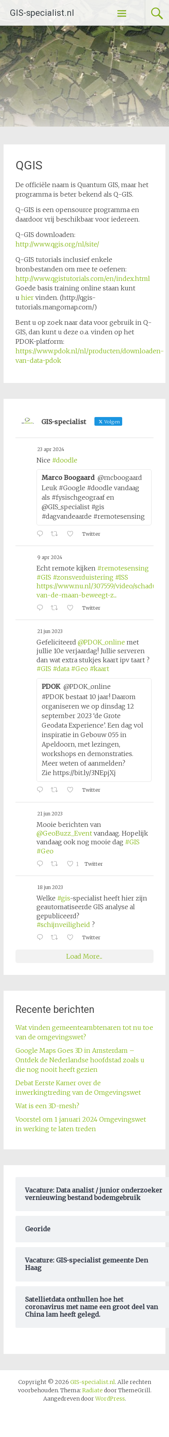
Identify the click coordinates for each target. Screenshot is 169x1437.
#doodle (64, 460)
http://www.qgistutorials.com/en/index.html (82, 278)
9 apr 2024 (49, 557)
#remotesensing (123, 568)
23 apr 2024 (50, 449)
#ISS (121, 577)
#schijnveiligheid (63, 925)
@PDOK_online (101, 642)
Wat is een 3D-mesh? (47, 1106)
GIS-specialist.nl (42, 13)
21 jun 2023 (50, 631)
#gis (63, 898)
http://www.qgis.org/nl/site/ (57, 244)
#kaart (99, 669)
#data (61, 669)
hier (27, 297)
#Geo (79, 669)
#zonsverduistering (83, 577)
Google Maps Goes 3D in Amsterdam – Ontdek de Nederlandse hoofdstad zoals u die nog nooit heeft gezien (79, 1059)
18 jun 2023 (50, 887)
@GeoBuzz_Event (64, 833)
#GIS (43, 577)
